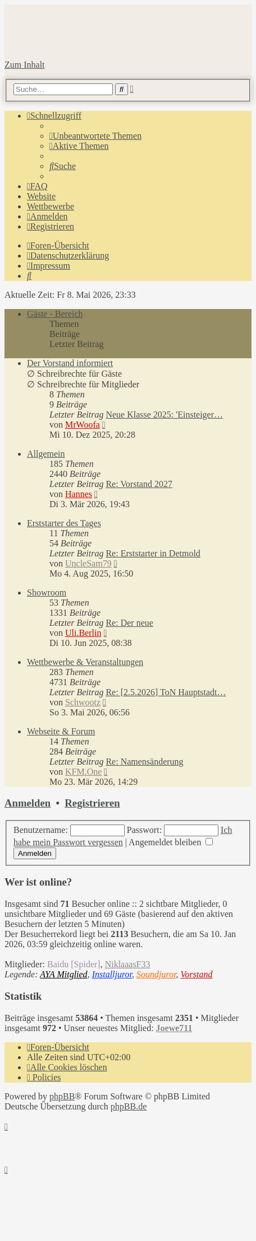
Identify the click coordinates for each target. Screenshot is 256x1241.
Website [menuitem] (41, 196)
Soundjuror (156, 974)
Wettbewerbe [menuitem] (50, 206)
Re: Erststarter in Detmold (153, 553)
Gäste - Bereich (55, 314)
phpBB (62, 1096)
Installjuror (112, 974)
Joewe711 (174, 1028)
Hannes (78, 494)
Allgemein (46, 453)
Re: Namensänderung (144, 761)
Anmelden (27, 803)
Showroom (46, 592)
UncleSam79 (88, 563)
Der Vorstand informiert (70, 363)
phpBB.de (129, 1106)
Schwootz (82, 702)
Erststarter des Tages (64, 523)
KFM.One (83, 771)
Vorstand (197, 974)
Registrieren (92, 803)
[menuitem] (95, 136)
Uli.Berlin (83, 633)
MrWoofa (82, 424)
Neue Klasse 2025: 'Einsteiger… (164, 414)
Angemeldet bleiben (171, 842)
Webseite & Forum (61, 731)
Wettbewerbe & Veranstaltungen (85, 662)
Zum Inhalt (24, 64)
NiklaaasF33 (127, 964)
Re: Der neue (129, 622)
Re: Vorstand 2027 (139, 484)
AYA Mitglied (63, 974)
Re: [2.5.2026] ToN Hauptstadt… (166, 692)
